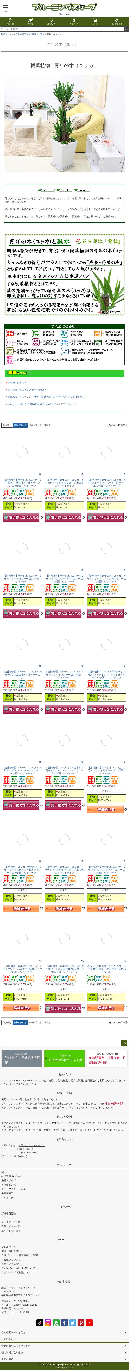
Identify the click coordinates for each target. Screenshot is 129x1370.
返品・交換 (64, 1116)
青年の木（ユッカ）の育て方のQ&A (27, 389)
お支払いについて (11, 1259)
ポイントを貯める (11, 1230)
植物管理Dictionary (11, 1176)
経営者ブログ (8, 1180)
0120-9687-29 (26, 1149)
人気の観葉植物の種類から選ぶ (30, 34)
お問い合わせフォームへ (32, 1145)
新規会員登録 (8, 1213)
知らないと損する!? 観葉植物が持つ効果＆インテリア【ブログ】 (43, 404)
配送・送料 (64, 1093)
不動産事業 (7, 1193)
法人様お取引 (117, 21)
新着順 (47, 425)
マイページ (74, 21)
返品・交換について (12, 1263)
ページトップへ (124, 1043)
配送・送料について (12, 1251)
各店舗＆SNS (8, 1184)
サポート (64, 1240)
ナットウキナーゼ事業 (13, 1189)
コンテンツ (64, 1165)
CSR (4, 1171)
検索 (126, 29)
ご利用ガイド (11, 1084)
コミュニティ (8, 1197)
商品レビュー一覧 (11, 1226)
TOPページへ (7, 34)
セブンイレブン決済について (17, 1272)
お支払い (64, 1074)
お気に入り (51, 21)
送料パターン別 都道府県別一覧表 (19, 1255)
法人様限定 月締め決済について (18, 1268)
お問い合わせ (8, 1145)
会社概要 (64, 1281)
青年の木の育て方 (17, 382)
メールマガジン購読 (12, 1222)
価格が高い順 (35, 425)
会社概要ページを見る (13, 1332)
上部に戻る (7, 1359)
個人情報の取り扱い (12, 1352)
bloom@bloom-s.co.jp (25, 1304)
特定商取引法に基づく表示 (15, 1345)
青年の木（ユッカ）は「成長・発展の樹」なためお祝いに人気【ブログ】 (47, 397)
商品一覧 (10, 21)
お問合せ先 (64, 1139)
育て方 (30, 21)
